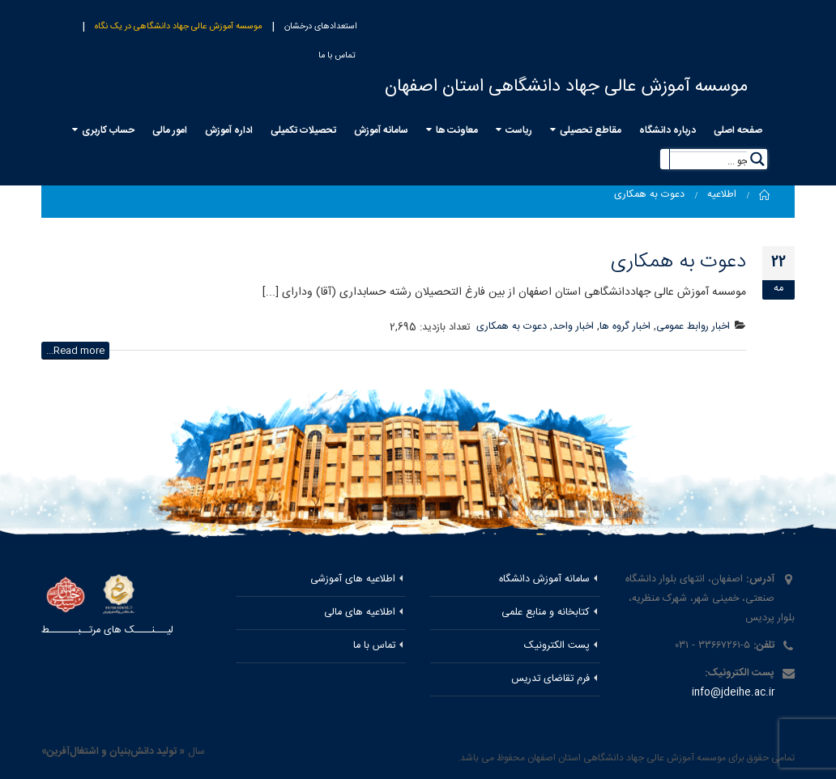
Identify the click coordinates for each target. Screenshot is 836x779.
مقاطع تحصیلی (590, 130)
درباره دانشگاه (667, 130)
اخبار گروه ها (624, 326)
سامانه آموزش (381, 130)
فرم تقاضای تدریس (550, 678)
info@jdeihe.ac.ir (733, 692)
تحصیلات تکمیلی (303, 130)
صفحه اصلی (738, 130)
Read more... (75, 351)
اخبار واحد (573, 326)
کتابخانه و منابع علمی (545, 612)
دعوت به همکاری (678, 262)
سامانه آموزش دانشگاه (544, 579)
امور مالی (169, 130)
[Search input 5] (718, 160)
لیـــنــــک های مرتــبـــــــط (107, 630)
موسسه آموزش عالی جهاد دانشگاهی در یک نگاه (178, 26)
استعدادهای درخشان (320, 26)
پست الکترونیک (557, 645)
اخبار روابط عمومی (693, 326)
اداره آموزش (229, 130)
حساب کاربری (108, 130)
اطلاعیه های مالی (359, 612)
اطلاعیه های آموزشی (352, 579)
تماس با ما (337, 56)
